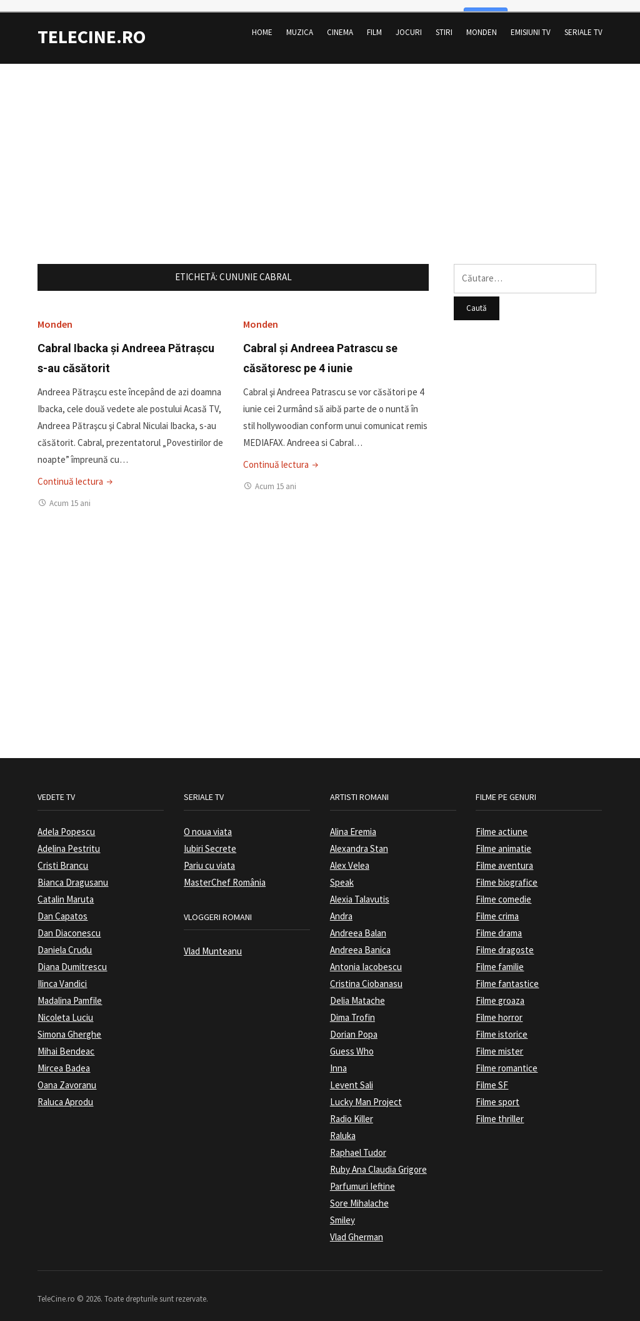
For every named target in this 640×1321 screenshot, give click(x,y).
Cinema (340, 22)
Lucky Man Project (366, 1092)
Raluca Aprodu (65, 1092)
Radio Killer (351, 1109)
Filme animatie (503, 838)
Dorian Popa (354, 1024)
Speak (342, 872)
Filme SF (492, 1075)
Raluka (343, 1125)
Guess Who (352, 1041)
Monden (481, 22)
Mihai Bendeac (66, 1041)
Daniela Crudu (65, 940)
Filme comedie (503, 889)
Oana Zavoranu (67, 1075)
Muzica (299, 22)
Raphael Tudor (358, 1142)
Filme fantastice (507, 973)
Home (262, 22)
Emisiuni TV (531, 22)
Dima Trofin (352, 1007)
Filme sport (497, 1092)
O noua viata (208, 822)
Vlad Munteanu (213, 941)
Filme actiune (502, 822)
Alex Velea (349, 855)
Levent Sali (351, 1075)
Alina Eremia (353, 822)
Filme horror (499, 1007)
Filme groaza (500, 990)
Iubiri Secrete (210, 838)
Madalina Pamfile (70, 990)
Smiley (342, 1210)
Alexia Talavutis (359, 889)
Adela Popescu (66, 822)
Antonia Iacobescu (366, 957)
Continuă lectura (76, 471)
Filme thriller (500, 1109)
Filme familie (500, 957)
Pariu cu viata (209, 855)
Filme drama (499, 923)
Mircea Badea (64, 1058)
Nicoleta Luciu (65, 1007)
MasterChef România (225, 872)
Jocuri (409, 22)
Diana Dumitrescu (72, 957)
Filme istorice (502, 1024)
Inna (338, 1058)
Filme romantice (507, 1058)
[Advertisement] (320, 141)
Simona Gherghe (69, 1024)
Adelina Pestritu (69, 838)
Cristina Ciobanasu (366, 973)
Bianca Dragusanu (73, 872)
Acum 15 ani (70, 492)
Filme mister (499, 1041)
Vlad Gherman (356, 1227)
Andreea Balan (358, 923)
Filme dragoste (505, 940)
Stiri (444, 22)
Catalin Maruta (66, 889)
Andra (341, 906)
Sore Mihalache (359, 1193)
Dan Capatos (63, 906)
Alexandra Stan (359, 838)
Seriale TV (583, 22)
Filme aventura (504, 855)
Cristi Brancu (63, 855)
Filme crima (497, 906)
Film (374, 22)
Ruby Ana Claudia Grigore (378, 1159)
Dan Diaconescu (69, 923)
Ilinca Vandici (62, 973)
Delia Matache (357, 990)
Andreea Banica (360, 940)
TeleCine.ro (92, 26)
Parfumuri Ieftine (362, 1176)
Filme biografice (507, 872)
